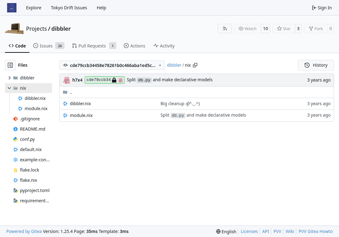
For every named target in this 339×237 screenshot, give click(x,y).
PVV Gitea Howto (316, 231)
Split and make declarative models (169, 80)
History (316, 65)
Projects (36, 28)
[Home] (11, 7)
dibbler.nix (80, 103)
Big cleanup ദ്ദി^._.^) (180, 103)
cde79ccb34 (105, 80)
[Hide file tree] (10, 65)
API (265, 231)
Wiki (290, 231)
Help (101, 8)
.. (67, 92)
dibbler (61, 28)
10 (265, 28)
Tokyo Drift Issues (69, 8)
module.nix (81, 115)
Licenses (249, 231)
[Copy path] (195, 65)
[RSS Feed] (225, 28)
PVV (277, 231)
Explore (33, 8)
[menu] (226, 232)
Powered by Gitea (24, 231)
